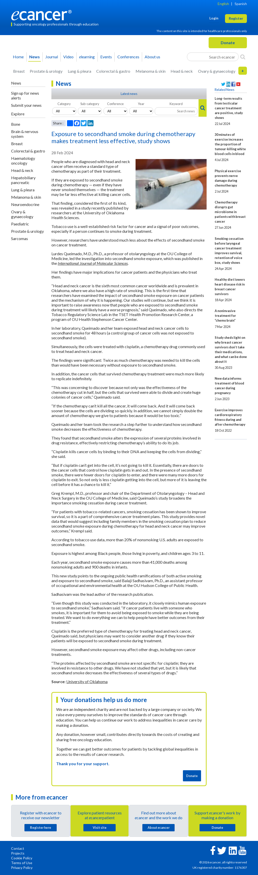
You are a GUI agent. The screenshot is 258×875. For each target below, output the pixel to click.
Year (141, 104)
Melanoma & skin (151, 71)
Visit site (100, 828)
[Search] (243, 57)
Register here (40, 828)
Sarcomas (19, 238)
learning (87, 56)
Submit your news (26, 105)
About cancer (159, 828)
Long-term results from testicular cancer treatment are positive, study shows (229, 108)
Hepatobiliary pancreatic (23, 180)
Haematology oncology (23, 160)
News (34, 56)
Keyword (176, 104)
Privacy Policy (22, 867)
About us (152, 56)
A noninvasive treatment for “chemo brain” (225, 315)
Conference (115, 104)
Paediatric (20, 223)
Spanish (241, 4)
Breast (19, 71)
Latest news (129, 94)
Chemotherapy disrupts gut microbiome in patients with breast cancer (230, 211)
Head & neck (182, 71)
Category (64, 104)
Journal (51, 56)
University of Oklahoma (87, 681)
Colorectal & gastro (113, 71)
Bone (15, 124)
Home (18, 56)
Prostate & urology (46, 71)
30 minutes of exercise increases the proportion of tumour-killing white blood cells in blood (230, 144)
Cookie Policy (21, 858)
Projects (17, 853)
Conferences (128, 56)
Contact (17, 848)
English (223, 4)
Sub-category (89, 104)
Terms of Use (21, 863)
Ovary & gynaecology (216, 71)
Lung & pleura (79, 71)
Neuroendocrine (25, 204)
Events (106, 56)
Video (68, 56)
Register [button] (236, 18)
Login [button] (213, 18)
